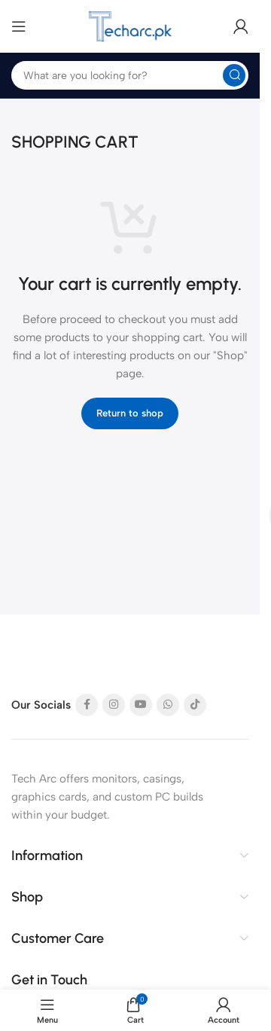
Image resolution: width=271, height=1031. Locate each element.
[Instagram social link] (113, 705)
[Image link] (67, 658)
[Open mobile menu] (19, 26)
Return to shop (129, 413)
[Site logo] (130, 26)
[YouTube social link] (140, 705)
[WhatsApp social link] (168, 705)
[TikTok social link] (195, 705)
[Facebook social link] (86, 705)
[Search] (129, 75)
